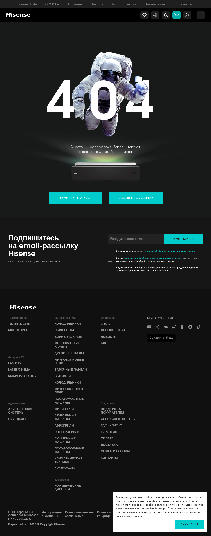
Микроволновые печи (69, 361)
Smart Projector (22, 376)
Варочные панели (71, 369)
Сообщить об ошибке (135, 198)
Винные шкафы (68, 337)
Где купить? (111, 425)
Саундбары (18, 419)
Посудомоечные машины (69, 400)
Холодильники (68, 324)
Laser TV (14, 363)
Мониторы (17, 330)
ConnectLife (28, 4)
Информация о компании (52, 514)
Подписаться (183, 239)
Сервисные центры (118, 419)
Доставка (109, 445)
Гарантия (109, 432)
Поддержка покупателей (112, 410)
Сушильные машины (65, 440)
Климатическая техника (68, 460)
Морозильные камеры (67, 344)
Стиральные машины (66, 417)
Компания (74, 4)
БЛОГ (105, 343)
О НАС (106, 324)
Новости (97, 4)
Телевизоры (19, 324)
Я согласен (189, 524)
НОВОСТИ (108, 337)
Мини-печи (64, 409)
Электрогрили (67, 432)
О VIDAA (52, 4)
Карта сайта (17, 524)
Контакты (184, 4)
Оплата (107, 438)
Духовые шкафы (69, 353)
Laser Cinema (19, 369)
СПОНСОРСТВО (113, 330)
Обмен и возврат (116, 451)
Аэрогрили (64, 425)
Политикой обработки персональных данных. (170, 251)
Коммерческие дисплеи (68, 487)
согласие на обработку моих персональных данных (152, 258)
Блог (115, 4)
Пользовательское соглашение (79, 514)
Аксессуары (65, 468)
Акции (132, 4)
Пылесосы (64, 330)
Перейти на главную (75, 198)
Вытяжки (63, 376)
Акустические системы (20, 410)
